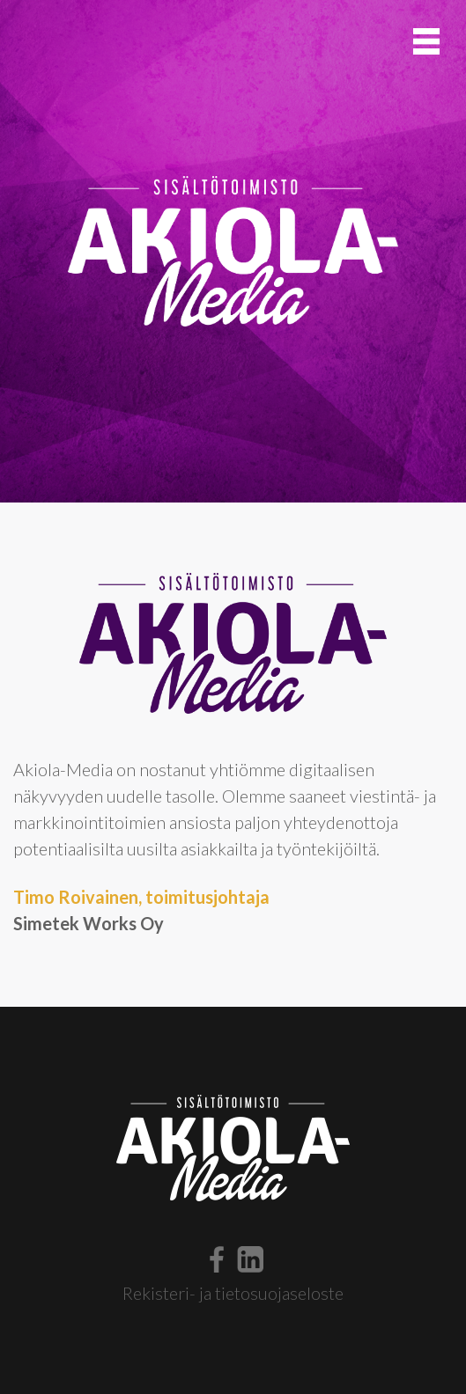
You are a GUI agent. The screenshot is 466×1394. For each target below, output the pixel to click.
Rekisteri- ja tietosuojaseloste (233, 1292)
